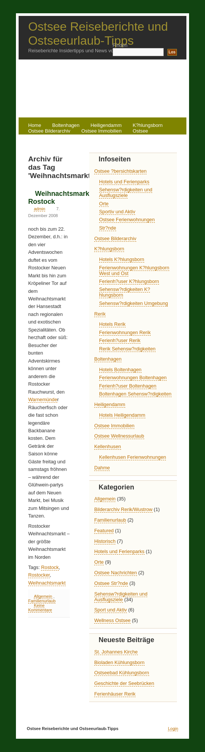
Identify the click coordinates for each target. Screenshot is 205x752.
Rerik (73, 136)
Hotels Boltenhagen (120, 369)
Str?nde (107, 228)
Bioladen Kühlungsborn (119, 662)
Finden (120, 45)
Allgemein (43, 596)
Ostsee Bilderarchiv (115, 238)
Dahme (102, 468)
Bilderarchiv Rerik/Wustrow (123, 509)
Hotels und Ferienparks (124, 181)
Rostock (49, 567)
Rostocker (39, 575)
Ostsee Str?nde (111, 583)
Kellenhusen (107, 446)
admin (39, 208)
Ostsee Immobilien (101, 131)
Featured (104, 530)
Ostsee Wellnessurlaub (119, 436)
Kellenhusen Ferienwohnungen (132, 457)
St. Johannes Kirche (116, 652)
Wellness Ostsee (112, 620)
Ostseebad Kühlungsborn (121, 672)
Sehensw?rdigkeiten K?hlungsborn (124, 292)
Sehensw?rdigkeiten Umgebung (133, 303)
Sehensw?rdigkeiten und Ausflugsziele (125, 192)
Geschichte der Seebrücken (124, 683)
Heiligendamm (109, 404)
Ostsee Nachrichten (115, 572)
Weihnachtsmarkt (47, 583)
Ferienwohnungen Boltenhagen (133, 377)
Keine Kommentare (40, 607)
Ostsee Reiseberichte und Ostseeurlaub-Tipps (98, 33)
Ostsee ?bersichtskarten (120, 171)
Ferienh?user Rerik (119, 340)
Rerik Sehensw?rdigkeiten (127, 349)
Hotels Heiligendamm (122, 415)
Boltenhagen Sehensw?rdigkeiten (135, 394)
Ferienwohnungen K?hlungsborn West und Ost (134, 270)
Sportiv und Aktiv (117, 211)
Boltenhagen (107, 359)
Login (173, 728)
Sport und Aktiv (110, 610)
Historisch (104, 541)
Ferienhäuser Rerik (115, 694)
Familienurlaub (41, 601)
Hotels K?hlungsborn (121, 259)
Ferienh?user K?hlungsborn (129, 281)
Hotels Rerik (112, 324)
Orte (104, 203)
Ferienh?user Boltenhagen (127, 386)
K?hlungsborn (109, 249)
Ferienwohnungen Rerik (125, 332)
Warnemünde (42, 399)
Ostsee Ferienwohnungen (127, 219)
